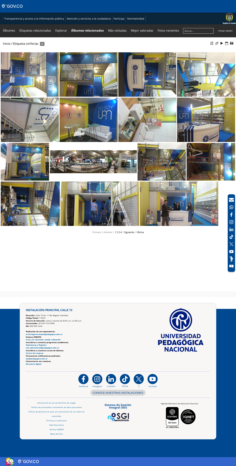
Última (140, 286)
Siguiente (129, 286)
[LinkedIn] (231, 229)
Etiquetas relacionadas (35, 84)
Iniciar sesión (225, 84)
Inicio (7, 97)
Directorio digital (33, 364)
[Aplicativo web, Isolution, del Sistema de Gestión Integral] (118, 412)
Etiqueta (19, 97)
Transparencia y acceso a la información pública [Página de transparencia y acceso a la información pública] (31, 72)
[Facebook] (231, 214)
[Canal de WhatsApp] (231, 207)
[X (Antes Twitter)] (231, 244)
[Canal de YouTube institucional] (152, 381)
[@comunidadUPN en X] (139, 381)
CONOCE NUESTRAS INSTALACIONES (118, 392)
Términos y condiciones (56, 420)
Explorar (61, 84)
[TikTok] (231, 236)
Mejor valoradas (142, 84)
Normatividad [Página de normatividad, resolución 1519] (132, 72)
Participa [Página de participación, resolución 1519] (116, 72)
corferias (32, 97)
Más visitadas (117, 84)
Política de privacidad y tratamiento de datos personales (56, 407)
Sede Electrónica (56, 425)
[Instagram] (97, 381)
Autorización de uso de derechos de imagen (56, 403)
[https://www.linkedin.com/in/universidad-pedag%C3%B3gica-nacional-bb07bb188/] (111, 381)
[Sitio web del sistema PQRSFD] (231, 266)
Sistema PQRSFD (56, 429)
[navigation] (231, 233)
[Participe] (231, 259)
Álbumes (9, 84)
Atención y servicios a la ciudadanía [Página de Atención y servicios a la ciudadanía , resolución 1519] (86, 72)
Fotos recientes (168, 84)
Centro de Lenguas (34, 353)
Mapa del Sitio (56, 434)
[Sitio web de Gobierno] (12, 9)
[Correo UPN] (231, 200)
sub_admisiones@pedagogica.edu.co (42, 348)
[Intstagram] (231, 222)
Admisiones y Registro (36, 345)
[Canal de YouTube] (231, 251)
